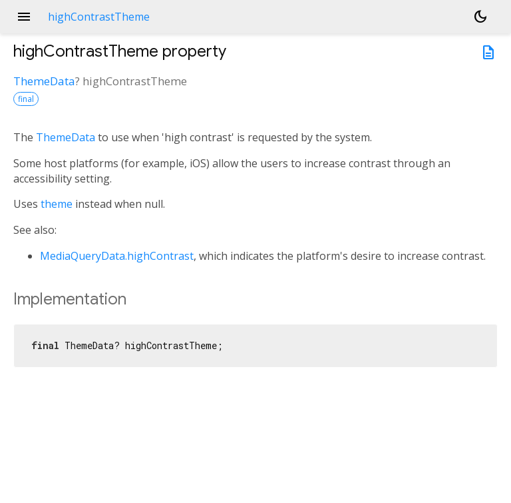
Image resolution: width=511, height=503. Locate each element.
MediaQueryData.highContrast (117, 256)
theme (57, 204)
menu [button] (24, 17)
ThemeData (44, 81)
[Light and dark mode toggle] (480, 16)
